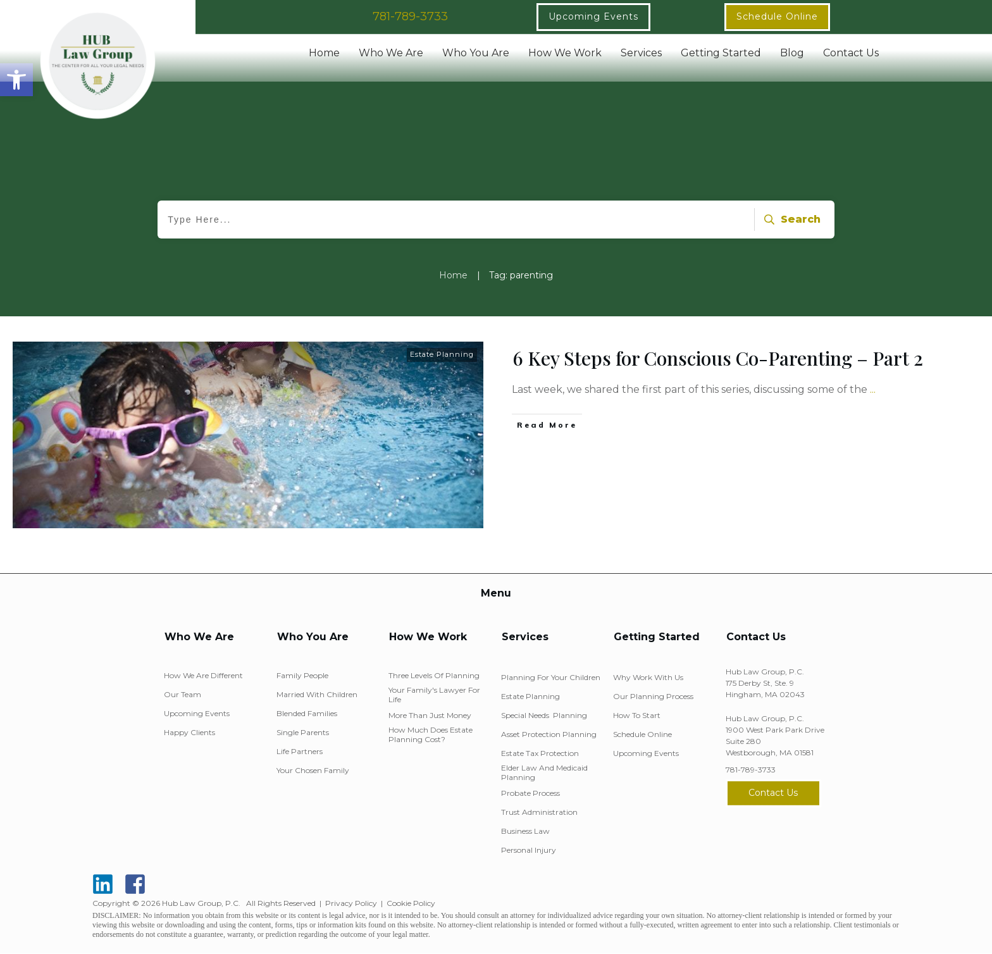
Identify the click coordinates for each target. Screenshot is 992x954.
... (873, 389)
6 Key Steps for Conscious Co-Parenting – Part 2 (717, 358)
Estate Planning (442, 354)
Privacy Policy (351, 903)
